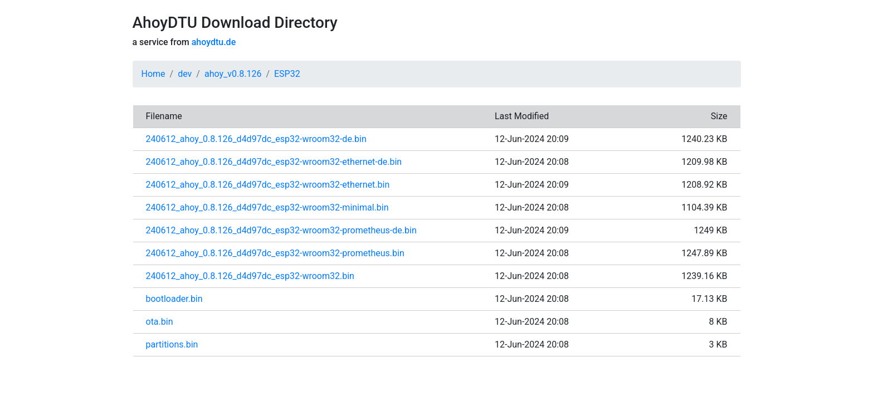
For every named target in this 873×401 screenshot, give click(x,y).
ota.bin (159, 321)
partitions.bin (172, 344)
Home (153, 74)
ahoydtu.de (214, 42)
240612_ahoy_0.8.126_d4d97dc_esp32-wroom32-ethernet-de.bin (274, 162)
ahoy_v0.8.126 (232, 74)
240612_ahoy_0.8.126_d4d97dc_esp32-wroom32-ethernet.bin (268, 184)
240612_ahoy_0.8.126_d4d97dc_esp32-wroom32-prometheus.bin (275, 253)
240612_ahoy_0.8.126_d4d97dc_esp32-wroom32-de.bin (256, 139)
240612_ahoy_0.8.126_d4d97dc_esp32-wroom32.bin (250, 276)
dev (185, 74)
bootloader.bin (174, 299)
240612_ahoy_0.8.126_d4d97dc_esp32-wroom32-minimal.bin (267, 207)
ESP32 (287, 74)
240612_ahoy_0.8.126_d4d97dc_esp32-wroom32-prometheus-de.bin (281, 230)
